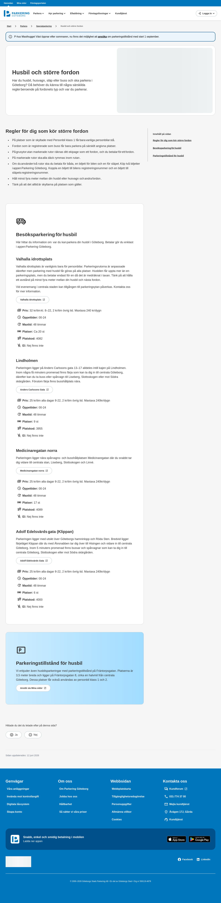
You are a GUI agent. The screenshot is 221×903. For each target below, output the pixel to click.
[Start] (9, 26)
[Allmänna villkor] (121, 811)
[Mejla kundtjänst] (177, 804)
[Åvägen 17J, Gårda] (178, 811)
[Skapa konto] (14, 811)
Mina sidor (21, 3)
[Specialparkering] (44, 26)
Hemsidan (8, 3)
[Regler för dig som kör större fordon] (172, 140)
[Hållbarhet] (65, 804)
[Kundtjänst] (173, 819)
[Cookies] (116, 819)
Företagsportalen (38, 3)
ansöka (102, 36)
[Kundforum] (176, 788)
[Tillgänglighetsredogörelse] (128, 796)
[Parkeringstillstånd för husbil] (172, 156)
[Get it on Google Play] (199, 839)
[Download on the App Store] (176, 839)
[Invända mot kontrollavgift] (23, 796)
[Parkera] (23, 26)
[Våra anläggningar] (18, 788)
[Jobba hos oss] (68, 796)
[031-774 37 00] (175, 796)
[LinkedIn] (203, 859)
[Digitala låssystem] (18, 804)
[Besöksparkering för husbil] (172, 148)
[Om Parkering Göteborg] (74, 788)
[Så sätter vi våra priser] (73, 811)
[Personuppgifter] (121, 804)
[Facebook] (185, 859)
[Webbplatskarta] (121, 788)
